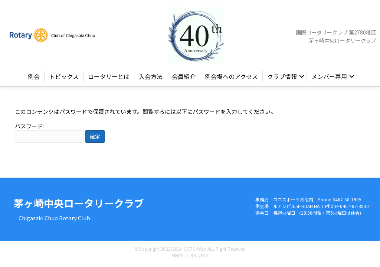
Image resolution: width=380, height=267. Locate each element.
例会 (34, 76)
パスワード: (49, 132)
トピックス (64, 76)
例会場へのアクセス (231, 76)
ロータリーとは (109, 76)
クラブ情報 (282, 76)
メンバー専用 (329, 76)
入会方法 (151, 76)
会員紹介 (184, 76)
